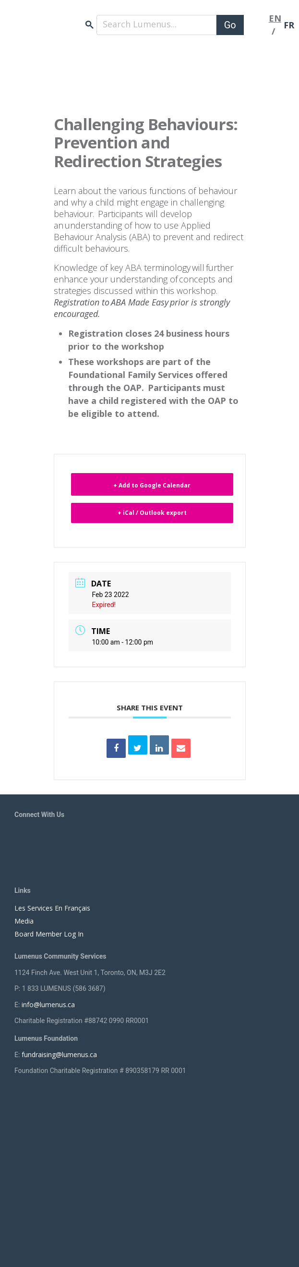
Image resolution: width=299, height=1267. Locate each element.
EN (275, 18)
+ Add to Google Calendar (152, 485)
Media (24, 921)
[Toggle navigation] (256, 25)
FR (289, 25)
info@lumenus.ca (48, 1004)
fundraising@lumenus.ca (59, 1054)
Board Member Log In (49, 933)
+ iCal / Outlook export (152, 513)
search (89, 25)
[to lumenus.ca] (72, 19)
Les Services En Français (52, 908)
